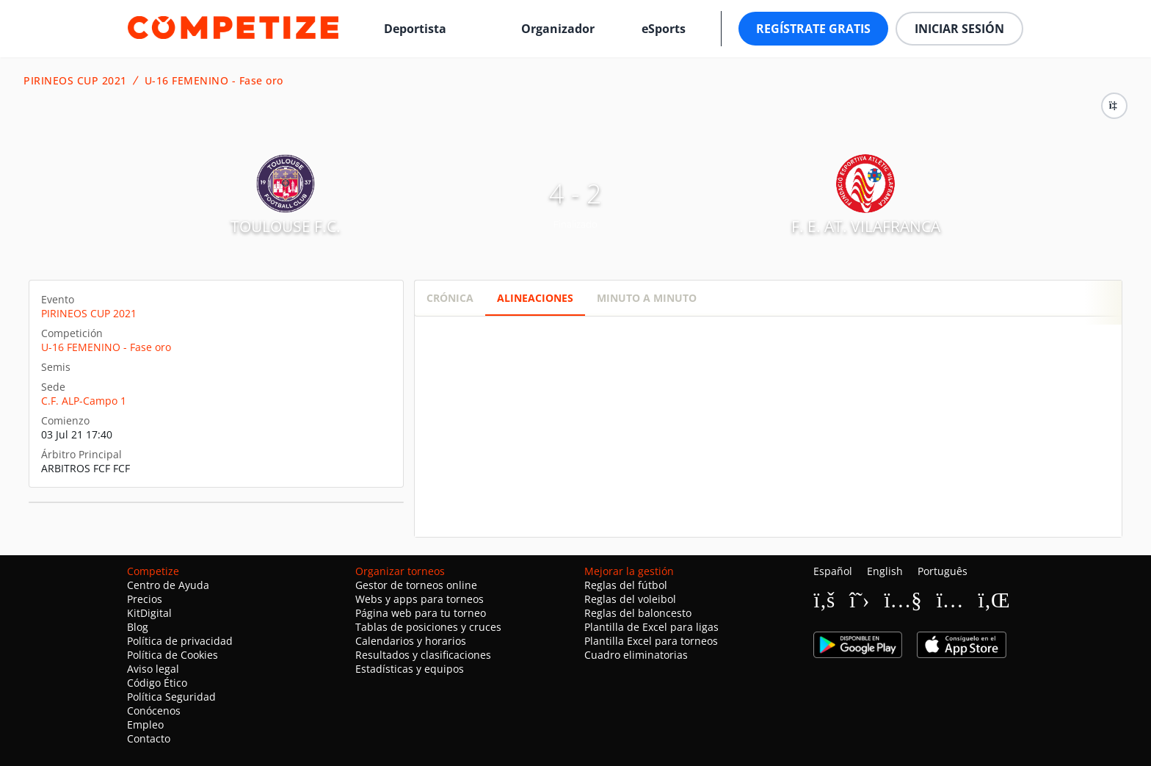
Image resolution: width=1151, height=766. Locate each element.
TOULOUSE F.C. (285, 226)
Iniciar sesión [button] (959, 29)
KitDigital (149, 613)
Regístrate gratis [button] (813, 29)
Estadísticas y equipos (409, 669)
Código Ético (157, 683)
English (885, 571)
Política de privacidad (180, 641)
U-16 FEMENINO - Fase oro (214, 81)
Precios (144, 599)
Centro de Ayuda (168, 585)
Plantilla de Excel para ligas (651, 627)
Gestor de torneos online (416, 585)
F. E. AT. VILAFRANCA (865, 226)
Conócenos (154, 711)
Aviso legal (153, 669)
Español (832, 571)
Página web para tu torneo (420, 613)
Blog (137, 627)
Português (942, 571)
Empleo (145, 724)
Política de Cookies (172, 655)
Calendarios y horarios (410, 641)
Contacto (148, 738)
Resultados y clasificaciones (423, 655)
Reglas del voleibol (630, 599)
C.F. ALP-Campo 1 (83, 401)
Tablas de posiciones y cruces (428, 627)
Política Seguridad (171, 697)
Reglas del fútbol (625, 585)
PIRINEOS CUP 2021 (75, 81)
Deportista (415, 29)
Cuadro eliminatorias (636, 655)
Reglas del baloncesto (637, 613)
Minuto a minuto (647, 298)
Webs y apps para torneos (419, 599)
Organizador (558, 29)
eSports (664, 29)
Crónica (449, 298)
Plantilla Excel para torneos (651, 641)
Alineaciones (535, 298)
